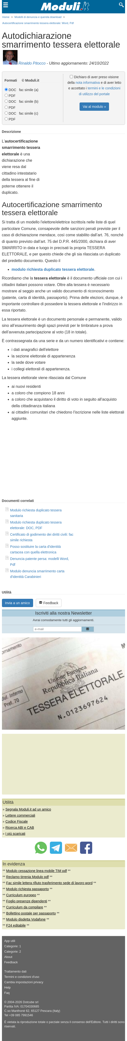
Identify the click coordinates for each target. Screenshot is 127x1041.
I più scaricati (15, 834)
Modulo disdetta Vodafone (25, 919)
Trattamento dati (15, 971)
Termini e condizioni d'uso (21, 977)
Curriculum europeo (21, 895)
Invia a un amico (17, 603)
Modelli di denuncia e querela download (37, 17)
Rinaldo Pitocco (31, 63)
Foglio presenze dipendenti (26, 901)
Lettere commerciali (20, 815)
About (8, 957)
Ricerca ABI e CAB (19, 827)
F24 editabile (16, 925)
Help (7, 987)
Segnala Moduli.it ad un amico (28, 809)
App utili (9, 941)
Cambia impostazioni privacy (23, 982)
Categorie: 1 (12, 946)
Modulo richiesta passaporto (27, 889)
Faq (7, 993)
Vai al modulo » (94, 107)
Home (5, 17)
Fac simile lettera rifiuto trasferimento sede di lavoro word (49, 883)
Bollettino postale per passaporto (31, 913)
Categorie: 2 (12, 951)
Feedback (48, 603)
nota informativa (88, 83)
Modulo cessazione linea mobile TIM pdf (36, 871)
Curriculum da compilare (24, 907)
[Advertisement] (84, 164)
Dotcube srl (30, 1002)
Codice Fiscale (16, 821)
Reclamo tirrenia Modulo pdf (27, 877)
